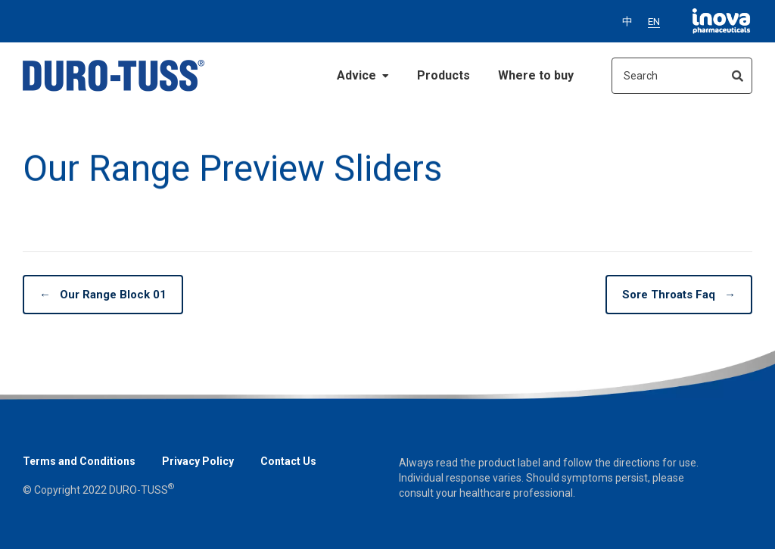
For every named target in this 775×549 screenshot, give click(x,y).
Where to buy (536, 75)
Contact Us (288, 461)
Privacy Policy (198, 461)
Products (443, 75)
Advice (363, 75)
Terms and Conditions (79, 461)
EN (654, 21)
